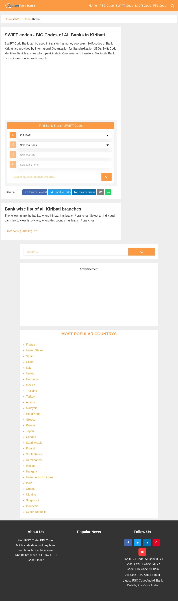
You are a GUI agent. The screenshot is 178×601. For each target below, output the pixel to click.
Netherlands (34, 460)
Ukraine (31, 494)
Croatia (30, 488)
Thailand (31, 390)
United (30, 373)
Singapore (32, 500)
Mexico (30, 385)
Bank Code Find (20, 5)
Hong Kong (33, 413)
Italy (28, 367)
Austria (30, 402)
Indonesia (32, 506)
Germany (32, 379)
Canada (31, 436)
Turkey (30, 396)
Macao (30, 465)
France (30, 344)
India (29, 483)
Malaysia (31, 408)
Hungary (31, 471)
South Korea (34, 454)
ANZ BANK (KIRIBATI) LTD (22, 231)
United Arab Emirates (39, 477)
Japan (30, 431)
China (30, 361)
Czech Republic (36, 511)
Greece (30, 419)
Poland (30, 448)
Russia (30, 425)
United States (34, 350)
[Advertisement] (66, 91)
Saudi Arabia (34, 442)
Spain (29, 356)
